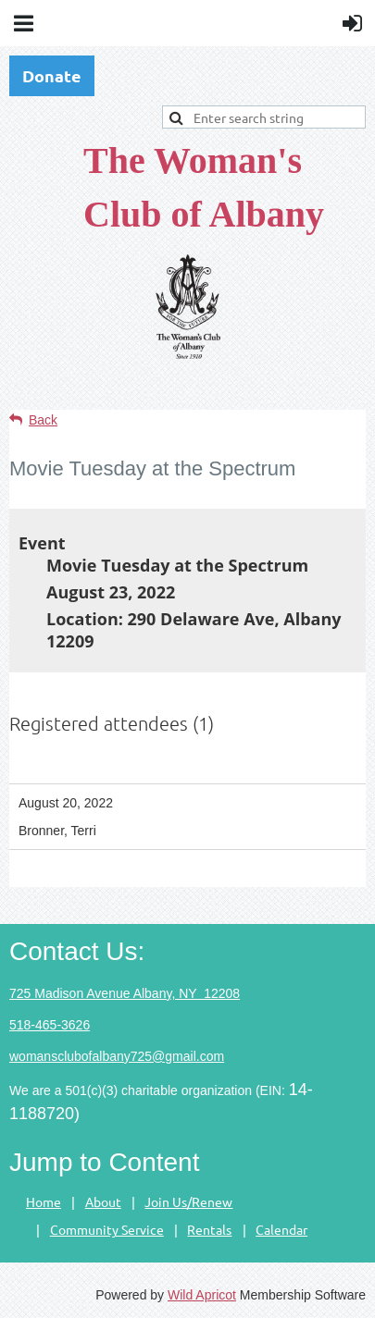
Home (43, 1201)
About (103, 1201)
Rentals (209, 1229)
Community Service (107, 1229)
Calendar (281, 1229)
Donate (51, 75)
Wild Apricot (202, 1294)
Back (43, 420)
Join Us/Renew (188, 1201)
